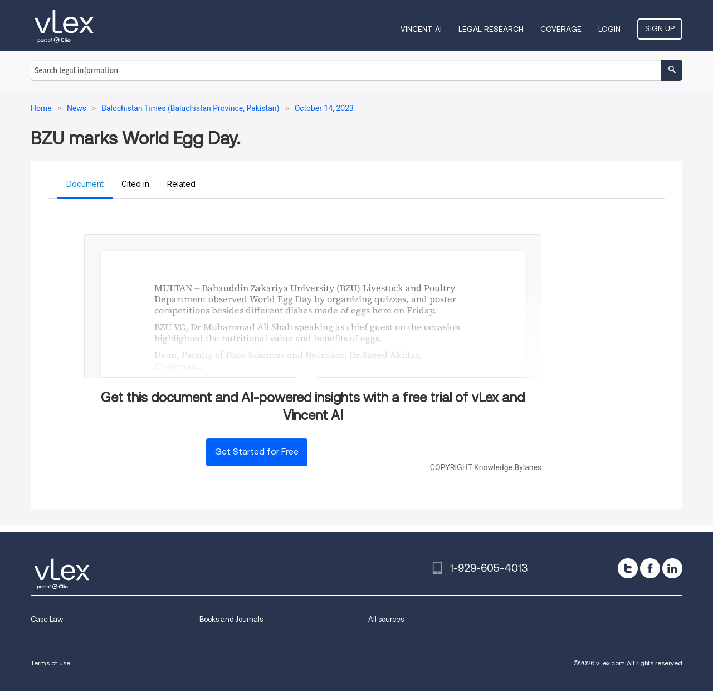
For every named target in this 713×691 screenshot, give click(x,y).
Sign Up (660, 28)
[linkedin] (672, 568)
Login (609, 29)
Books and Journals (231, 619)
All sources (386, 619)
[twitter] (628, 568)
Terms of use (50, 662)
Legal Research (491, 29)
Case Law (47, 619)
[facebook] (650, 568)
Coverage (561, 29)
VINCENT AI (421, 29)
